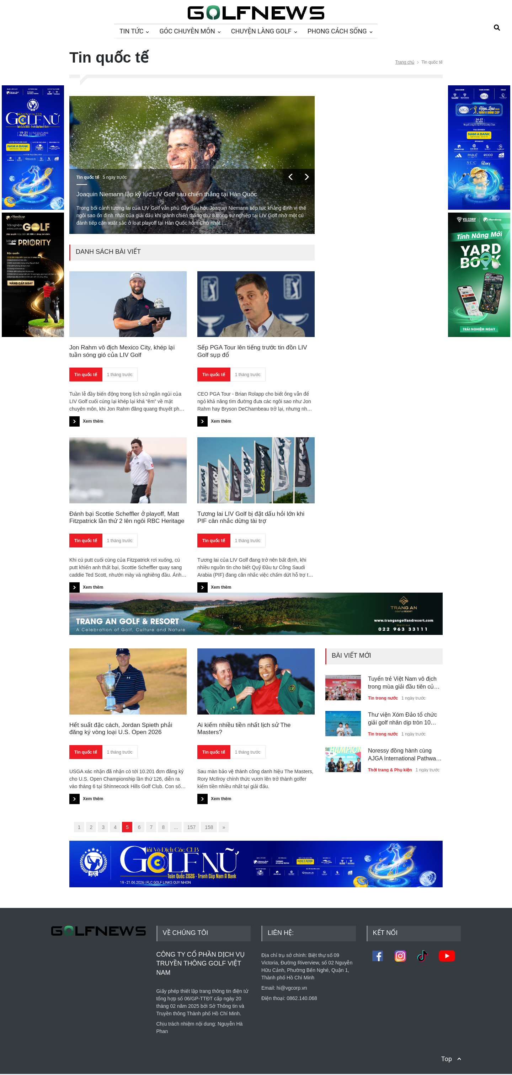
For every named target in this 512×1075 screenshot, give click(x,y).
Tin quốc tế (87, 177)
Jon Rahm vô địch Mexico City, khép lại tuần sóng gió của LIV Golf (122, 351)
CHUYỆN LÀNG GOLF (261, 31)
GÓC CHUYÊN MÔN (187, 31)
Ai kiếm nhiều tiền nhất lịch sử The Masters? (244, 729)
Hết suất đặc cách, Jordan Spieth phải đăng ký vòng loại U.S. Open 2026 (120, 729)
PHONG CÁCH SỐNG (337, 31)
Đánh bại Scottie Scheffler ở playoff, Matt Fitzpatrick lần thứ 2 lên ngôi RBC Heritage (126, 517)
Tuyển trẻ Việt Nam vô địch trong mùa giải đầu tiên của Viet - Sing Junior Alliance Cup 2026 (402, 683)
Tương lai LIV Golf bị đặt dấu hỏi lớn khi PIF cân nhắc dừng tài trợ (250, 517)
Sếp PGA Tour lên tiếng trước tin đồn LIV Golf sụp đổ (252, 351)
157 (191, 827)
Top (446, 1059)
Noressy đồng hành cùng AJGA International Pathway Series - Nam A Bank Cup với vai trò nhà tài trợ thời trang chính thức (405, 755)
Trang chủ (405, 62)
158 (209, 827)
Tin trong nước (383, 698)
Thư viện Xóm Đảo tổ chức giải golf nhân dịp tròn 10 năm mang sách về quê (402, 719)
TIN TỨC (131, 31)
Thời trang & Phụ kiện (390, 770)
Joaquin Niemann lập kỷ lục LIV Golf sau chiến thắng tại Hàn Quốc (166, 194)
